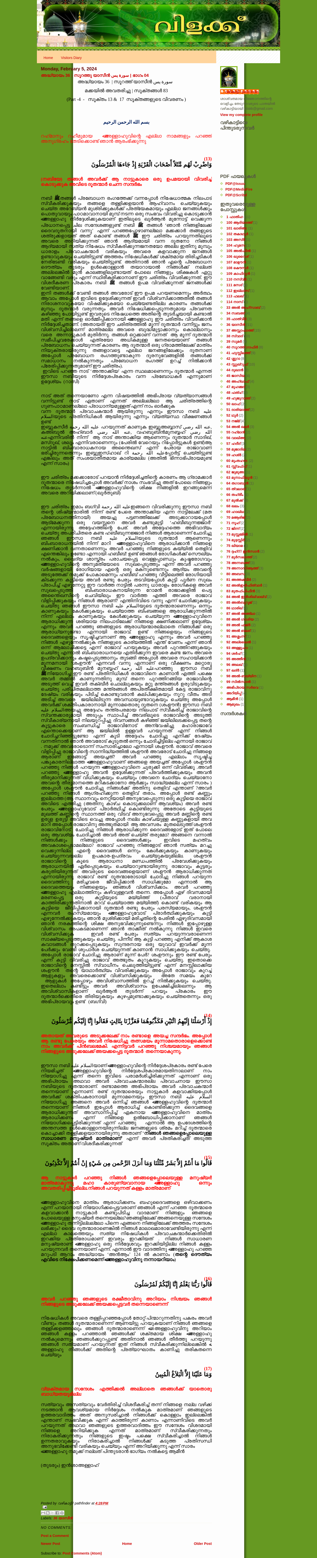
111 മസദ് (234, 285)
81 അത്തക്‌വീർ (238, 580)
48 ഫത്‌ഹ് (234, 393)
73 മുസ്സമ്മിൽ (237, 534)
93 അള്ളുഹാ (237, 648)
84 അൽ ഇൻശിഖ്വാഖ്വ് (246, 597)
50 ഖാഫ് (233, 404)
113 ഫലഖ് (234, 296)
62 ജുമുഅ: (235, 472)
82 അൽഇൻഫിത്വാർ (244, 585)
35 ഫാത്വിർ (236, 319)
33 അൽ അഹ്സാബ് (243, 308)
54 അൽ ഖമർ (237, 427)
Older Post (203, 1544)
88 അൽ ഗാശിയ (240, 619)
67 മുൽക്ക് (234, 500)
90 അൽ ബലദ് (238, 631)
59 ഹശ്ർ (233, 455)
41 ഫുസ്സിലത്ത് (238, 353)
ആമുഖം (233, 704)
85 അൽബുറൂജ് (239, 602)
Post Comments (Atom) (82, 1553)
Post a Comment (55, 1536)
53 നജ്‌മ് (233, 421)
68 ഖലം (232, 506)
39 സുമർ (234, 341)
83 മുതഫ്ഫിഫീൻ (240, 591)
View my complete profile (241, 115)
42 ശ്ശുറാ (233, 359)
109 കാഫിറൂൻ (238, 274)
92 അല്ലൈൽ (238, 642)
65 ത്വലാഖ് (235, 489)
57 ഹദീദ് (233, 444)
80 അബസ (235, 574)
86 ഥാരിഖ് (234, 608)
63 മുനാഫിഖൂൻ (239, 478)
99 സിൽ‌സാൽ (238, 682)
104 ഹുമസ (235, 245)
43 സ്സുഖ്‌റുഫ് (237, 364)
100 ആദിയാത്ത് (239, 223)
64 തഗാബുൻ (237, 483)
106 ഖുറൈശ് (237, 256)
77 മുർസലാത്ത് (239, 557)
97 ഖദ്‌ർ (232, 670)
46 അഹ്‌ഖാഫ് (237, 381)
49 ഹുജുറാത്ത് (238, 398)
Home (48, 58)
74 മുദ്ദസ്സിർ (235, 540)
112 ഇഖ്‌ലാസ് (237, 291)
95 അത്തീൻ (236, 659)
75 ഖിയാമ (234, 546)
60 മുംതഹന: (237, 461)
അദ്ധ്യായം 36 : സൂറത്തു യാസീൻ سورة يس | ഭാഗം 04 (95, 75)
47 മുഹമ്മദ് (235, 387)
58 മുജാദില (235, 449)
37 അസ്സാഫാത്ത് (239, 330)
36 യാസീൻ (62, 1518)
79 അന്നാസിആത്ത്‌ (242, 568)
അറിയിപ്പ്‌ (233, 693)
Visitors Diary (71, 58)
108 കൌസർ (237, 268)
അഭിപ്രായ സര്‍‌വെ (242, 687)
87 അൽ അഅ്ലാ (240, 614)
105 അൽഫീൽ (238, 251)
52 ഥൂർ (232, 415)
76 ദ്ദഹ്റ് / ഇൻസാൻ (242, 551)
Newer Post (50, 1544)
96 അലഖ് (234, 665)
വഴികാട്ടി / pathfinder (242, 92)
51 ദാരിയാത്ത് (237, 410)
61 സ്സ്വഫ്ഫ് (236, 466)
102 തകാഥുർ (237, 234)
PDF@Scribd (236, 195)
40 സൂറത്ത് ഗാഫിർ (242, 347)
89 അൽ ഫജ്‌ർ (238, 625)
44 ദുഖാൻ (234, 370)
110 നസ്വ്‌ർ (236, 279)
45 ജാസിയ (235, 376)
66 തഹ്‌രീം (234, 495)
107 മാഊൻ (236, 262)
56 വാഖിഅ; (236, 438)
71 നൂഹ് (233, 523)
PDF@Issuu (235, 184)
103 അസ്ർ (235, 240)
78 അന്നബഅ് (237, 563)
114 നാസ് (234, 302)
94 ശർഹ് (233, 653)
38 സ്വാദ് (234, 336)
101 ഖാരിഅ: (236, 228)
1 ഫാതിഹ (234, 217)
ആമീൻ (232, 699)
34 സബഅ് (235, 313)
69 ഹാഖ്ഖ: (235, 512)
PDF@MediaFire (238, 189)
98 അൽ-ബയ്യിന (241, 676)
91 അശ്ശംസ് (235, 636)
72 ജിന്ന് (232, 529)
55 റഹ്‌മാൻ (235, 432)
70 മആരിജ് (235, 517)
